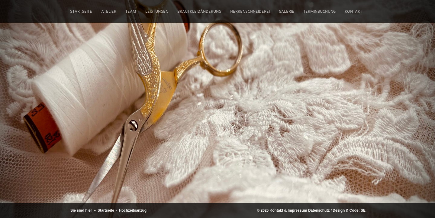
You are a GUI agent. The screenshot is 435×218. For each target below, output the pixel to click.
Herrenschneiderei (250, 11)
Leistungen (156, 11)
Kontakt (353, 11)
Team (130, 11)
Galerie (286, 11)
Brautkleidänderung (199, 11)
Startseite (81, 11)
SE (363, 210)
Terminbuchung (319, 11)
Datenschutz (319, 210)
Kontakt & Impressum (288, 210)
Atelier (108, 11)
